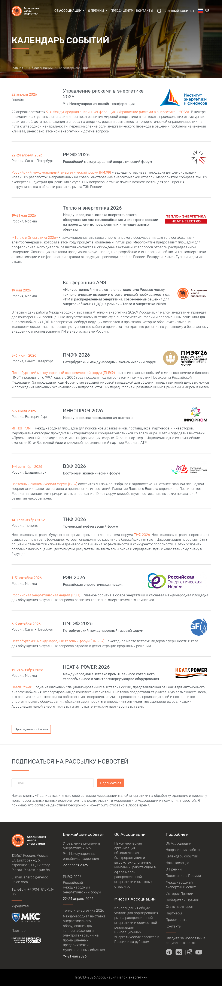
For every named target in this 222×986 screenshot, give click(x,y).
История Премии (179, 894)
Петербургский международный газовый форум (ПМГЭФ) (58, 641)
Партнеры (174, 913)
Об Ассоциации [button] (68, 11)
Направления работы (183, 850)
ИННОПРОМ (21, 428)
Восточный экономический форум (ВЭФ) (45, 484)
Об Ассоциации (178, 843)
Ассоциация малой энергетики (122, 977)
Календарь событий (182, 856)
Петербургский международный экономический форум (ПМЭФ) (63, 373)
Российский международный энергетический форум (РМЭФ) (61, 172)
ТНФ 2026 (142, 535)
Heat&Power (21, 687)
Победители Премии (182, 900)
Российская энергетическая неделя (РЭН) (46, 595)
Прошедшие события (31, 729)
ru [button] (203, 11)
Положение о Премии (183, 876)
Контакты (144, 11)
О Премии (174, 869)
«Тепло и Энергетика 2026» (35, 238)
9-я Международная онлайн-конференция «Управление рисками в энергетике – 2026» (117, 112)
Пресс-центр (122, 11)
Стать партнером (180, 907)
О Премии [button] (96, 11)
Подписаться (110, 783)
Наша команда (177, 863)
